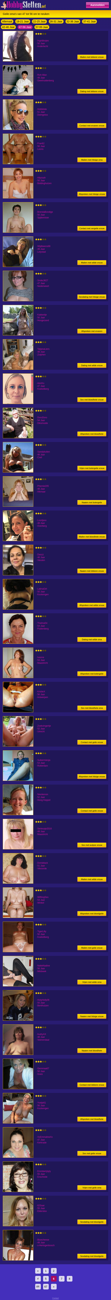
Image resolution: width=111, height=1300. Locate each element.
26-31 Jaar (56, 21)
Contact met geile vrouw (92, 742)
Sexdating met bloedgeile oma (91, 1222)
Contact (55, 1298)
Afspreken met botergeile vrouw (91, 674)
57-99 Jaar (42, 27)
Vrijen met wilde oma (91, 982)
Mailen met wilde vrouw (92, 262)
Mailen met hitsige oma (92, 160)
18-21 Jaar (22, 21)
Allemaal (7, 21)
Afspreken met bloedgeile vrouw (91, 914)
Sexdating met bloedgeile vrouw (91, 1257)
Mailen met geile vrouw (92, 948)
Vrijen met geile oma (91, 1187)
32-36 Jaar (73, 21)
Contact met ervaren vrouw (91, 125)
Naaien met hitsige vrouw (91, 1016)
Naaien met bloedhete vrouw (92, 1051)
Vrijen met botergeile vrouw (91, 468)
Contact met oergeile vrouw (91, 228)
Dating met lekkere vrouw (91, 91)
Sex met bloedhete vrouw (91, 400)
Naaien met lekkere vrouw (92, 571)
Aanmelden (97, 5)
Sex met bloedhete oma (92, 708)
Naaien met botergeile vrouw (92, 503)
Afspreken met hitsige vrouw (92, 194)
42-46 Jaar (8, 27)
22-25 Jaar (39, 21)
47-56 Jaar (25, 27)
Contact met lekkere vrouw (92, 1085)
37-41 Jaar (89, 21)
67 (45, 1286)
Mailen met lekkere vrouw (92, 57)
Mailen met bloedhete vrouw (92, 537)
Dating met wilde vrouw (92, 365)
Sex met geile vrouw (92, 1153)
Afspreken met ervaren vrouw (91, 332)
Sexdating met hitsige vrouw (92, 297)
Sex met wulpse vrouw (91, 845)
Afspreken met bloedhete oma (91, 434)
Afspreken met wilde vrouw (92, 605)
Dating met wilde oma (92, 639)
